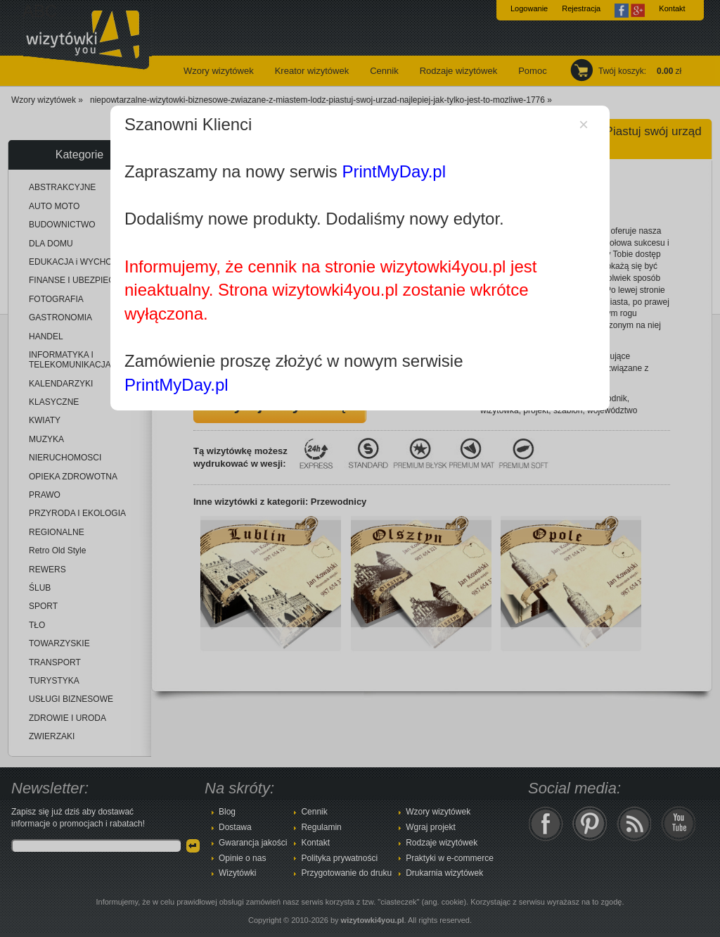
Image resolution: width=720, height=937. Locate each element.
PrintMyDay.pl (394, 171)
